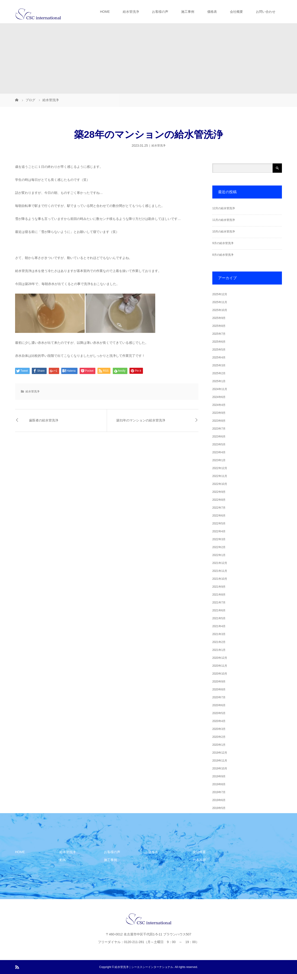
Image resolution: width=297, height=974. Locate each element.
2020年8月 (219, 689)
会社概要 (236, 11)
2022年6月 (219, 515)
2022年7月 (219, 507)
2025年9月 (219, 318)
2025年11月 (219, 302)
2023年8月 (219, 420)
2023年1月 (219, 460)
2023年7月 (219, 428)
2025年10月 (219, 310)
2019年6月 (219, 800)
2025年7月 (219, 333)
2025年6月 (219, 341)
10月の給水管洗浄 (223, 231)
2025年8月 (219, 326)
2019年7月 (219, 792)
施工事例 (187, 11)
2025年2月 (219, 373)
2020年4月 (219, 721)
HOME (105, 11)
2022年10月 (219, 484)
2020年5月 (219, 713)
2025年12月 (219, 294)
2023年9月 (219, 412)
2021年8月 (219, 594)
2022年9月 (219, 492)
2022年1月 (219, 555)
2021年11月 (219, 571)
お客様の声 (160, 11)
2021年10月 (219, 578)
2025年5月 (219, 349)
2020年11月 (219, 665)
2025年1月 (219, 381)
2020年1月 (219, 744)
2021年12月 (219, 563)
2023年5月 (219, 444)
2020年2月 (219, 737)
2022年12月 (219, 468)
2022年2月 (219, 547)
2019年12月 (219, 752)
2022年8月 (219, 499)
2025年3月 (219, 365)
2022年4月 (219, 531)
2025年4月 (219, 357)
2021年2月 (219, 642)
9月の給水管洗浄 (222, 243)
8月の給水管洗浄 (222, 254)
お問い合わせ (265, 11)
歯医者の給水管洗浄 (43, 420)
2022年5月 (219, 523)
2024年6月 (219, 397)
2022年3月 (219, 539)
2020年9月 (219, 681)
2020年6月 (219, 705)
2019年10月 (219, 768)
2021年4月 (219, 626)
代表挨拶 (199, 860)
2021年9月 (219, 586)
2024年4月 (219, 405)
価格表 (212, 11)
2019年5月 (219, 808)
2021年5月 (219, 618)
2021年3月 (219, 634)
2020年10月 (219, 673)
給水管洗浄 (131, 11)
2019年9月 (219, 776)
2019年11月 (219, 760)
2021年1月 (219, 650)
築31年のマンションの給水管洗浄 (140, 420)
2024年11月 (219, 389)
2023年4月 (219, 452)
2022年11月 (219, 476)
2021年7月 (219, 602)
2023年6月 (219, 436)
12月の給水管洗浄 (223, 208)
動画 (62, 860)
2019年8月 (219, 784)
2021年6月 (219, 610)
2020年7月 (219, 697)
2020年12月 (219, 657)
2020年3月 (219, 729)
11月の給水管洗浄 (223, 220)
